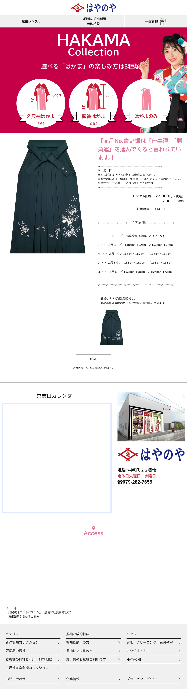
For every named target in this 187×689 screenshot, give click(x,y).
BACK (93, 359)
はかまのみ (146, 103)
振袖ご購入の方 (77, 642)
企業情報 (72, 679)
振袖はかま (93, 103)
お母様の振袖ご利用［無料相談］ (30, 659)
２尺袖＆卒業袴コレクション (27, 668)
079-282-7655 (134, 482)
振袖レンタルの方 (79, 651)
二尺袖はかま (40, 103)
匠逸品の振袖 (16, 651)
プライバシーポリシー (143, 679)
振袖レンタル (31, 21)
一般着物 (155, 21)
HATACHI (134, 659)
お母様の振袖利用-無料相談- (93, 21)
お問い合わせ (16, 679)
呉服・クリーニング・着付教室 (150, 642)
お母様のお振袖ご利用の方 (86, 659)
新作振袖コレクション (22, 642)
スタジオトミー (138, 651)
